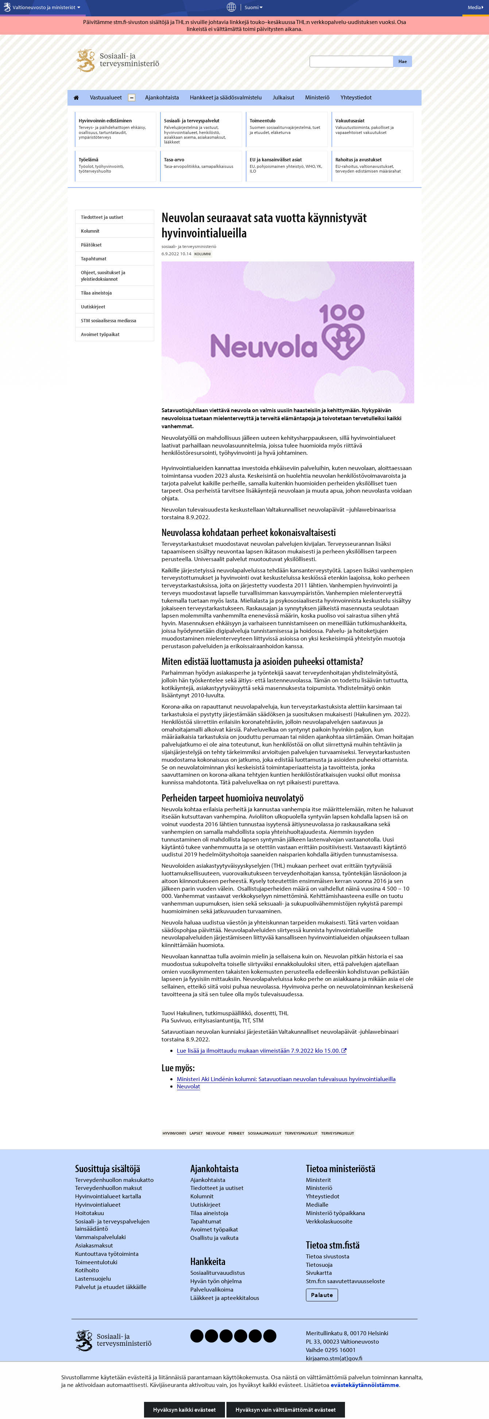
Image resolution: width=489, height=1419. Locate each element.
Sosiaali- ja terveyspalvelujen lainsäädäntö (112, 1225)
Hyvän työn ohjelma (216, 1281)
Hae (403, 61)
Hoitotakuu (90, 1213)
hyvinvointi (174, 1133)
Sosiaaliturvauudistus (217, 1272)
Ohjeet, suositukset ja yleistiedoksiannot (103, 275)
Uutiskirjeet (93, 306)
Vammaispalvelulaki (101, 1237)
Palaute (322, 1294)
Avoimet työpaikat (100, 334)
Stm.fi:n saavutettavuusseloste (345, 1281)
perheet (236, 1133)
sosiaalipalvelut (265, 1133)
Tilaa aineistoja (96, 292)
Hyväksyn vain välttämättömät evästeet (286, 1409)
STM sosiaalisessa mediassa (108, 320)
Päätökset (91, 244)
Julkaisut (283, 97)
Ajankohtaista (162, 97)
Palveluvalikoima (211, 1289)
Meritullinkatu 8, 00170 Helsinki (347, 1333)
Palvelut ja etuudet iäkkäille (111, 1286)
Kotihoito (87, 1270)
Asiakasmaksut (94, 1245)
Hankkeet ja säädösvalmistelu (226, 97)
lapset (196, 1133)
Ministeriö (317, 97)
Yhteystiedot (356, 97)
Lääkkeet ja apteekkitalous (224, 1297)
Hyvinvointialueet (98, 1204)
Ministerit (319, 1179)
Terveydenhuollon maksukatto (115, 1179)
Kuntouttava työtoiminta (107, 1253)
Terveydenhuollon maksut (109, 1187)
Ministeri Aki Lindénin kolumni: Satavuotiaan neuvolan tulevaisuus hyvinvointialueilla (286, 1079)
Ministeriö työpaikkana (336, 1213)
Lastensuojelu (93, 1278)
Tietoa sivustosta (327, 1256)
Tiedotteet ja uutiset (102, 217)
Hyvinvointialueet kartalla (109, 1196)
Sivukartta (319, 1272)
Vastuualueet (106, 97)
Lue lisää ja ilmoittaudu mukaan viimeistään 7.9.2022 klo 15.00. (262, 1050)
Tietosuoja (319, 1264)
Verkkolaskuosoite (330, 1221)
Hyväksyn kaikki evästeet (184, 1409)
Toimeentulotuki (97, 1262)
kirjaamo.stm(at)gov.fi (334, 1358)
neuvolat (215, 1133)
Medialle (318, 1204)
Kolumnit (90, 231)
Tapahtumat (93, 258)
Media (476, 7)
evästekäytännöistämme (365, 1384)
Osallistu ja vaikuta (214, 1237)
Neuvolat (188, 1086)
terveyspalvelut (301, 1133)
